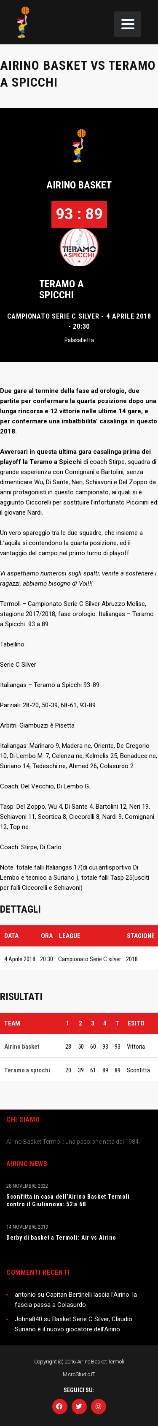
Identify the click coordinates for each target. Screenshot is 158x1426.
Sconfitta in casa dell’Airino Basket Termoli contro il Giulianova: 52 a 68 (68, 1200)
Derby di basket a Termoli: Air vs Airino (61, 1237)
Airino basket (79, 185)
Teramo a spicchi (61, 289)
